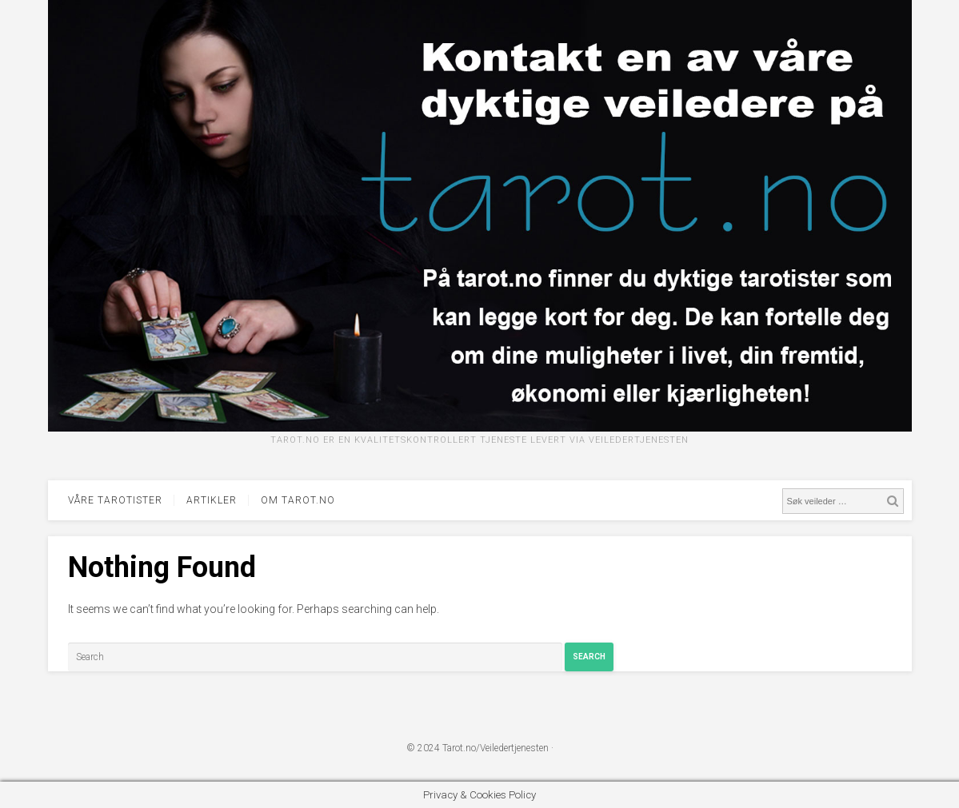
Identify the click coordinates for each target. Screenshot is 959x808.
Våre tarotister (115, 500)
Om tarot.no (298, 500)
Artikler (211, 500)
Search (589, 656)
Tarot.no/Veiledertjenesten (495, 748)
